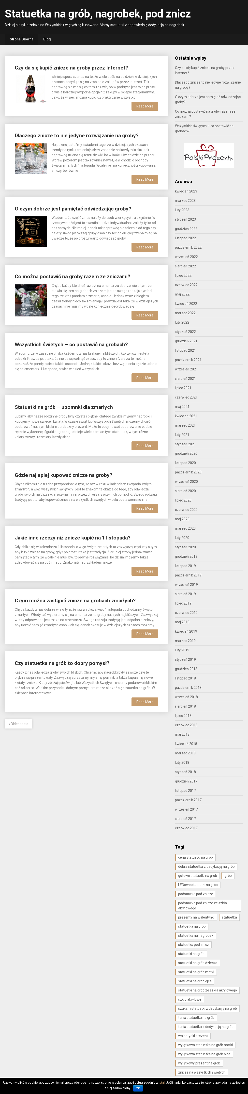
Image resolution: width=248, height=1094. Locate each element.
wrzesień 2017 (186, 809)
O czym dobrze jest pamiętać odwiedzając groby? (73, 209)
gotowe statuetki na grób (197, 876)
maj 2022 (182, 294)
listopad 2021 (185, 350)
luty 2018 (182, 762)
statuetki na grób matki (196, 972)
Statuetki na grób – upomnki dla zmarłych (64, 407)
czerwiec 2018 (186, 725)
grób (228, 876)
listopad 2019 (185, 566)
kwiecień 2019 (186, 631)
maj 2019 (182, 622)
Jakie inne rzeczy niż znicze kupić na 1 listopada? (73, 538)
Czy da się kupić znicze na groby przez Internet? (71, 68)
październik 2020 (188, 472)
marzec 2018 (185, 753)
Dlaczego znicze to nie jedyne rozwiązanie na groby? (77, 136)
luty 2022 (182, 322)
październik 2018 (188, 688)
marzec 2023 (185, 201)
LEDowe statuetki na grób (198, 885)
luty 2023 (182, 210)
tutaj (162, 1082)
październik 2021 (188, 360)
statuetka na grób (192, 926)
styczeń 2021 (185, 444)
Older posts (18, 724)
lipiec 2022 (183, 276)
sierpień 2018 (185, 706)
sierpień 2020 (185, 491)
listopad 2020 (185, 463)
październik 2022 (188, 247)
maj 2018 (182, 734)
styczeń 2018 (185, 772)
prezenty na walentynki (196, 917)
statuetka (229, 917)
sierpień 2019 (185, 594)
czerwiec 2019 (186, 613)
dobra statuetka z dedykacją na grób (206, 866)
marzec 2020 (185, 528)
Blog (47, 39)
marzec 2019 (185, 641)
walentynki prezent (193, 1036)
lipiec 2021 (183, 388)
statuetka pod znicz (193, 945)
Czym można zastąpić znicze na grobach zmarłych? (75, 601)
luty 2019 (182, 650)
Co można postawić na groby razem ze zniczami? (72, 276)
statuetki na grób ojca (195, 981)
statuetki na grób (191, 954)
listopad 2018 (185, 678)
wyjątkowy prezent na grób (199, 1063)
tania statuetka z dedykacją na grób (205, 1027)
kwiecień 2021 (186, 416)
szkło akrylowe (189, 999)
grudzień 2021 (186, 341)
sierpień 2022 (185, 266)
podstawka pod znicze (195, 894)
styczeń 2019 (185, 659)
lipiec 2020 (183, 500)
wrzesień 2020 (186, 482)
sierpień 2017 (185, 819)
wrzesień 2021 (186, 369)
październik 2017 (188, 800)
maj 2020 (182, 519)
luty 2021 (182, 435)
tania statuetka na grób (196, 1018)
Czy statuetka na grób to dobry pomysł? (62, 663)
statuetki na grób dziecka (197, 963)
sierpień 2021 (185, 379)
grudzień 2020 (186, 453)
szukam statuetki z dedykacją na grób (207, 1008)
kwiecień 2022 (186, 304)
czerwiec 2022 (186, 285)
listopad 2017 (185, 791)
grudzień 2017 (186, 781)
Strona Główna (21, 39)
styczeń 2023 (185, 219)
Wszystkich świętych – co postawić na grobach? (71, 344)
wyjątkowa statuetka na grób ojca (204, 1054)
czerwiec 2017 (186, 828)
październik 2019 (188, 575)
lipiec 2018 (183, 716)
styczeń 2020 (185, 547)
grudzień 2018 (186, 669)
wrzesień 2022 (186, 257)
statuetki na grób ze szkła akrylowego (207, 990)
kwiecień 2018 (186, 744)
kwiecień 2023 (186, 191)
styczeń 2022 (185, 332)
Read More (144, 106)
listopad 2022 (185, 238)
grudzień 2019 (186, 556)
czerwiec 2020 (186, 510)
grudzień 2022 (186, 229)
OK (138, 1088)
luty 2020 (182, 538)
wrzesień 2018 (186, 697)
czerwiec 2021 (186, 397)
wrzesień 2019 (186, 585)
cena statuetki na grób (195, 857)
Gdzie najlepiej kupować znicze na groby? (63, 475)
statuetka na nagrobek (195, 936)
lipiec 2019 (183, 603)
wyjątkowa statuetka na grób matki (205, 1045)
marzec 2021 (185, 425)
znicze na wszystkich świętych (201, 1072)
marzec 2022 (185, 313)
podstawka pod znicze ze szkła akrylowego (202, 905)
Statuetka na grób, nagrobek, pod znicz (98, 13)
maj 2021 (182, 407)
